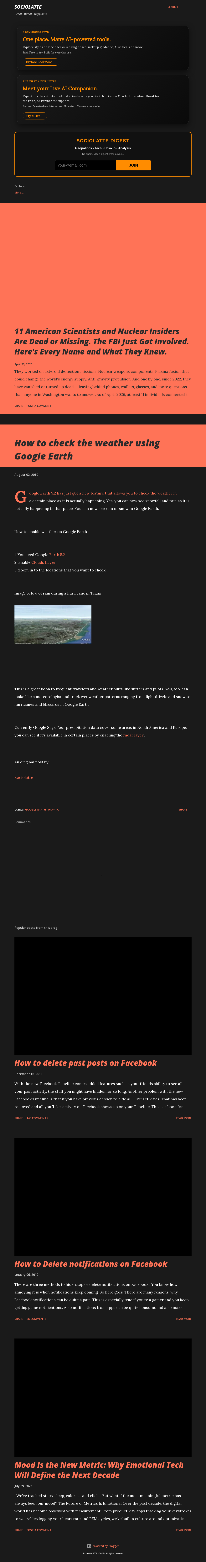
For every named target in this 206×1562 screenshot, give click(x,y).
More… (168, 192)
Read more (184, 1118)
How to (53, 809)
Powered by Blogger (103, 1546)
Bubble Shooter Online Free (134, 192)
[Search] (172, 7)
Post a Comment (39, 406)
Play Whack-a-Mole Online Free (84, 192)
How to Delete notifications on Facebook (90, 1263)
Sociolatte (27, 7)
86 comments (36, 1319)
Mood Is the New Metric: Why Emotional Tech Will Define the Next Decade (99, 1469)
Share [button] (18, 406)
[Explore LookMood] (103, 48)
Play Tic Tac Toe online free (33, 192)
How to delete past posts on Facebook (85, 1062)
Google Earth (36, 809)
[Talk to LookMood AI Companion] (103, 99)
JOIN (133, 165)
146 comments (37, 1118)
